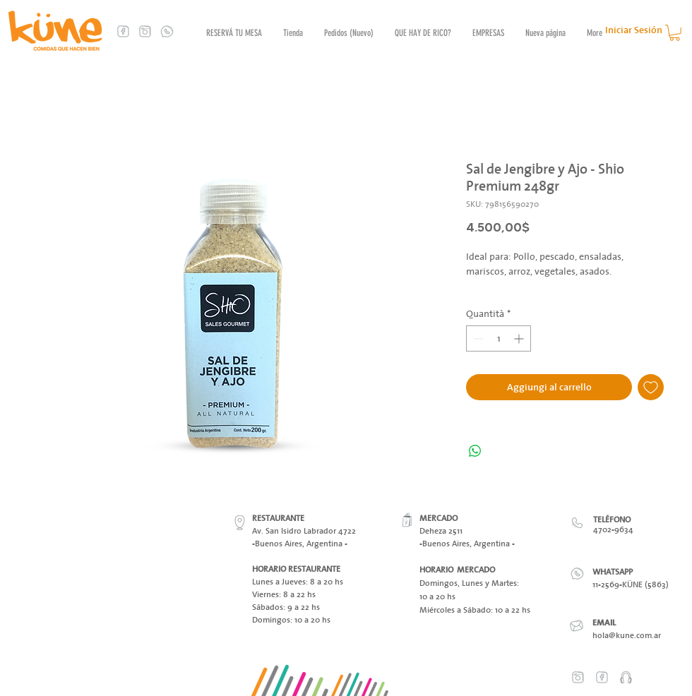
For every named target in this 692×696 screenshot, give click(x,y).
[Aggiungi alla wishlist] (651, 387)
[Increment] (520, 338)
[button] (674, 33)
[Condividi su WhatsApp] (475, 451)
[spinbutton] (498, 338)
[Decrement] (477, 338)
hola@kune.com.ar (626, 635)
